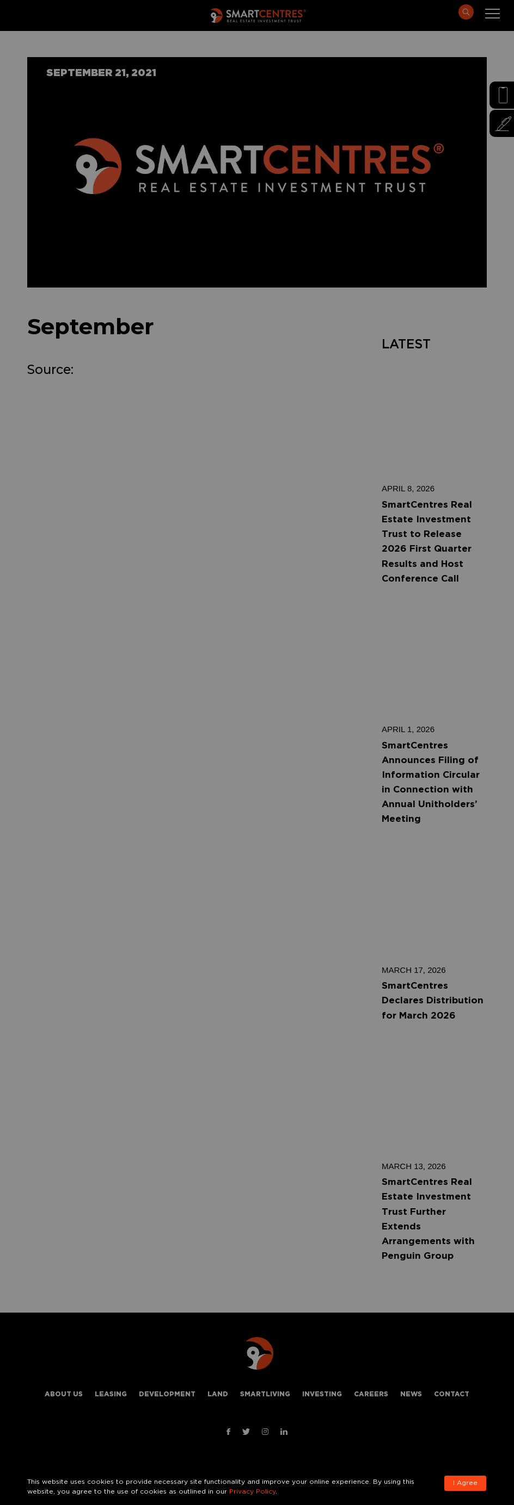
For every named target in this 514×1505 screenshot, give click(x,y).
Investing (322, 1394)
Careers (371, 1394)
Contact (451, 1394)
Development (167, 1394)
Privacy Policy (252, 1492)
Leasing (111, 1394)
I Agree (465, 1483)
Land (217, 1394)
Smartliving (265, 1394)
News (411, 1394)
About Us (64, 1394)
